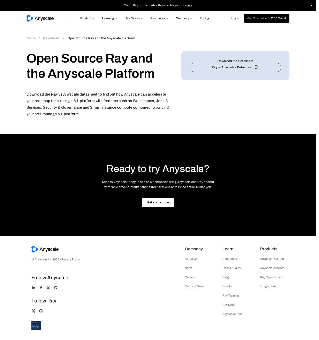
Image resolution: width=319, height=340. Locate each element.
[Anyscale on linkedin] (33, 288)
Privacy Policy (71, 259)
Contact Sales (195, 286)
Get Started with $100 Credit (266, 18)
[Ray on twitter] (33, 311)
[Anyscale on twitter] (48, 288)
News (188, 268)
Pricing (204, 18)
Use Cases (134, 18)
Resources (159, 18)
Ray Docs (228, 304)
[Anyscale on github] (56, 288)
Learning (109, 18)
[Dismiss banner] (311, 5)
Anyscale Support (272, 268)
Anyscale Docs (232, 314)
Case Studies (231, 268)
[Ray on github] (41, 311)
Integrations (268, 286)
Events (227, 286)
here (189, 5)
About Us (191, 258)
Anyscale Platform (272, 258)
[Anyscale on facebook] (41, 288)
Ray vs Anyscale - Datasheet (235, 67)
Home (31, 38)
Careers (190, 277)
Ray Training (230, 295)
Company (184, 18)
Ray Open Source (271, 277)
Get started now (158, 202)
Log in (235, 18)
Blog (225, 277)
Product (87, 18)
